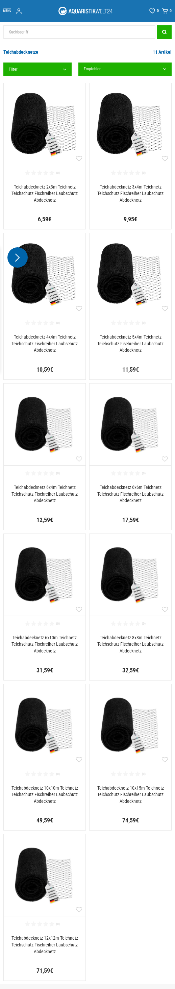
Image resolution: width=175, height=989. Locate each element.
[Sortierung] (125, 69)
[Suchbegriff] (79, 32)
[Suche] (164, 32)
